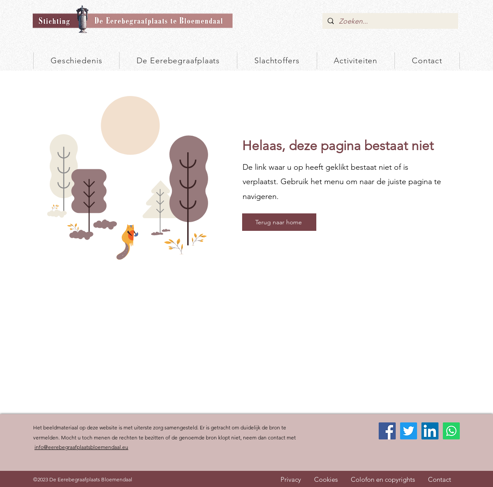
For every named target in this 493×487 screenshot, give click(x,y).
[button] (277, 60)
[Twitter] (408, 430)
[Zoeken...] (389, 21)
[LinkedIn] (429, 430)
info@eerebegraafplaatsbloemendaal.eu (81, 447)
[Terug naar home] (279, 222)
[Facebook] (387, 430)
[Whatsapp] (451, 430)
